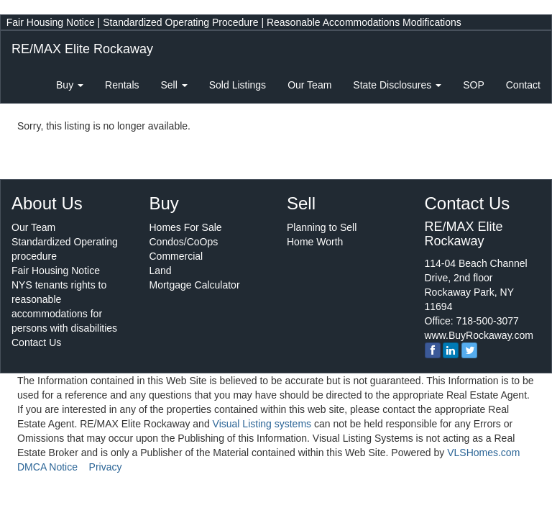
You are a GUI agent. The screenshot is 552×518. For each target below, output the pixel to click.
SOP (473, 85)
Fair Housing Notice (50, 22)
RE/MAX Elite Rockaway (82, 49)
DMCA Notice (47, 467)
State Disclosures (397, 85)
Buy (69, 85)
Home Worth (315, 241)
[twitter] (469, 350)
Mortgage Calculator (195, 285)
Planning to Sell (321, 227)
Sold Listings (237, 85)
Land (161, 270)
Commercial (176, 256)
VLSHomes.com (483, 452)
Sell (174, 85)
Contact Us (36, 342)
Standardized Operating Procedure (180, 22)
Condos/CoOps (184, 241)
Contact (523, 85)
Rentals (122, 85)
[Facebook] (433, 350)
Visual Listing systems (262, 424)
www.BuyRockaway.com (479, 335)
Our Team (309, 85)
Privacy (105, 467)
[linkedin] (451, 350)
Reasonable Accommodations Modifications (364, 22)
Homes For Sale (186, 227)
